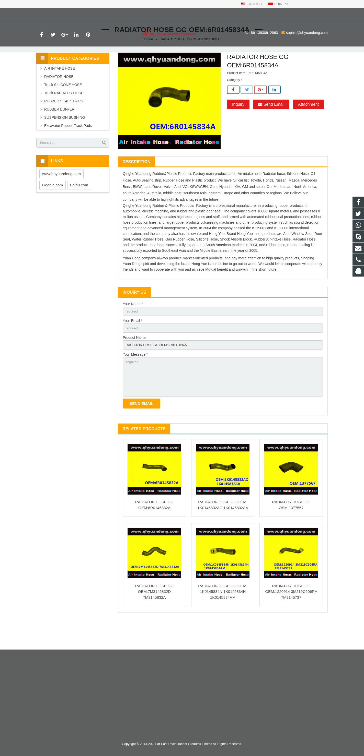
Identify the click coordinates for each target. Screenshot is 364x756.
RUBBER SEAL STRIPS (63, 123)
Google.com (52, 207)
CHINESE (279, 4)
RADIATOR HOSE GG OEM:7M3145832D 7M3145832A (154, 620)
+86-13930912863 (54, 13)
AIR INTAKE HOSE (59, 90)
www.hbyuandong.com (61, 196)
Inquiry (238, 126)
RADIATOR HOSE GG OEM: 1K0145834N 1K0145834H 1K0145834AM (222, 620)
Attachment (308, 126)
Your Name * (133, 326)
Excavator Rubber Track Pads (68, 148)
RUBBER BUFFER (59, 131)
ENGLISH (251, 4)
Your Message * (135, 379)
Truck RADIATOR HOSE (63, 115)
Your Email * (132, 344)
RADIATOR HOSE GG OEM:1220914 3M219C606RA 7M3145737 (291, 620)
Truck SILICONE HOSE (63, 107)
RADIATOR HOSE (59, 99)
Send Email (271, 126)
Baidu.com (79, 207)
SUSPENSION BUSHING (64, 139)
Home (148, 61)
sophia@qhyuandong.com (98, 13)
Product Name (134, 361)
